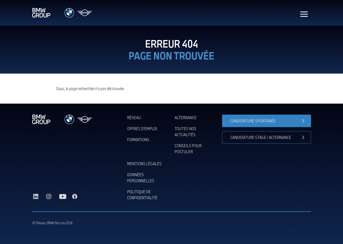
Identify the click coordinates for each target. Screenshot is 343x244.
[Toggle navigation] (304, 13)
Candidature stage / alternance (260, 137)
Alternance (186, 117)
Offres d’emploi (142, 128)
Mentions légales (144, 163)
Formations (138, 139)
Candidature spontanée (253, 120)
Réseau (134, 117)
